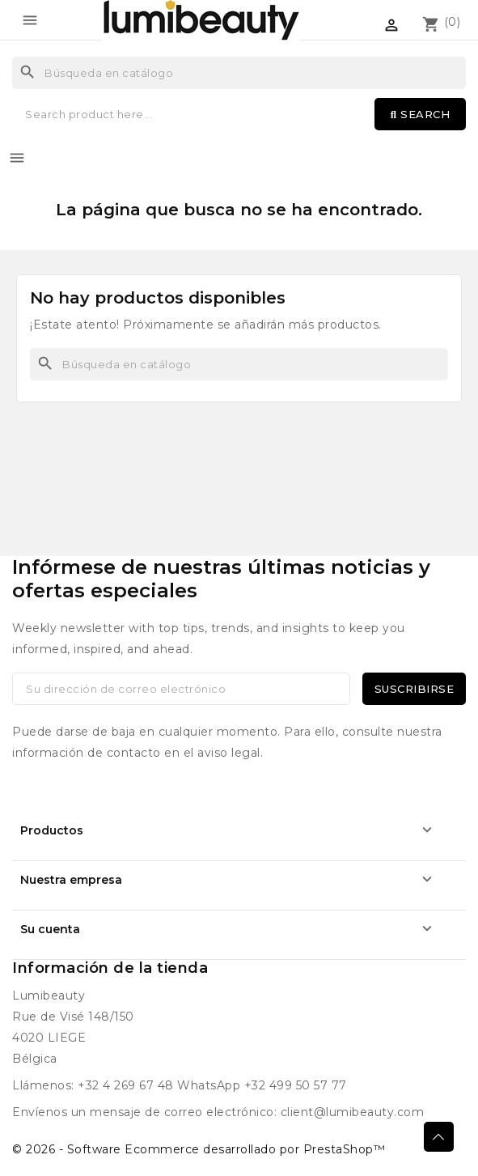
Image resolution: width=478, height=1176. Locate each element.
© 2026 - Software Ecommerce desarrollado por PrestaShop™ (198, 1149)
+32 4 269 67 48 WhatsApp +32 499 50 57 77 (212, 1085)
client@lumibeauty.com (353, 1112)
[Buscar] (239, 73)
